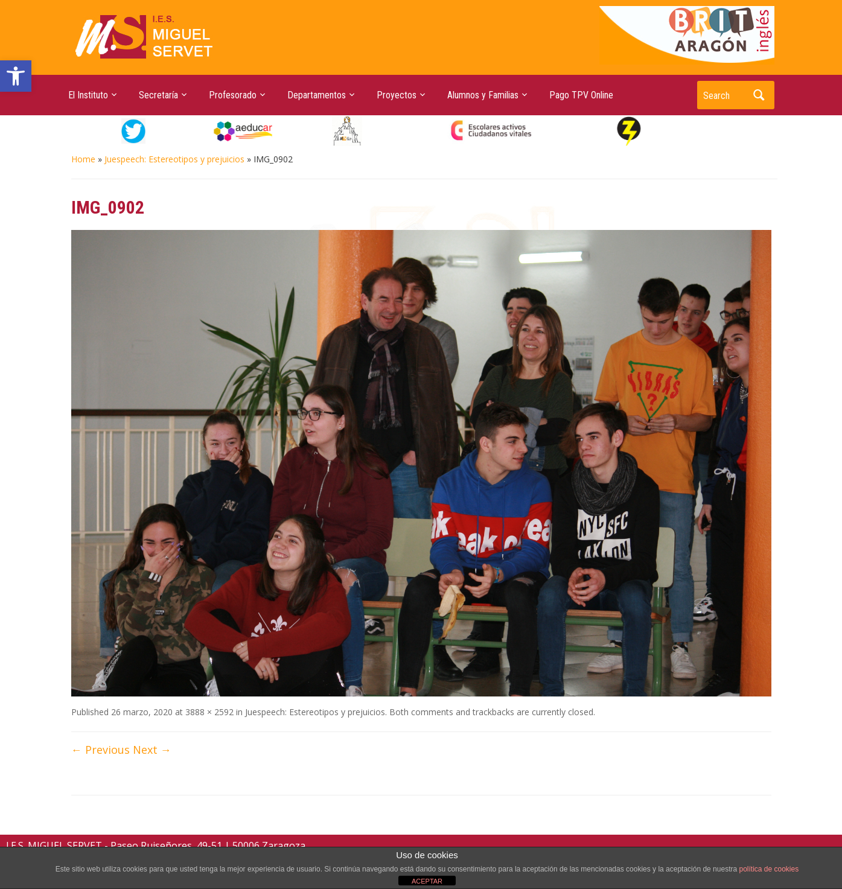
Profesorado (233, 95)
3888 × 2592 (209, 712)
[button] (15, 76)
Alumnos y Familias (482, 95)
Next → (152, 749)
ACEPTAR (427, 881)
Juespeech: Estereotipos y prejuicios (174, 159)
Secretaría (158, 95)
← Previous (100, 749)
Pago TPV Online (581, 95)
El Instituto (88, 95)
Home (83, 159)
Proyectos (396, 95)
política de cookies (769, 869)
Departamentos (316, 95)
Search (759, 95)
